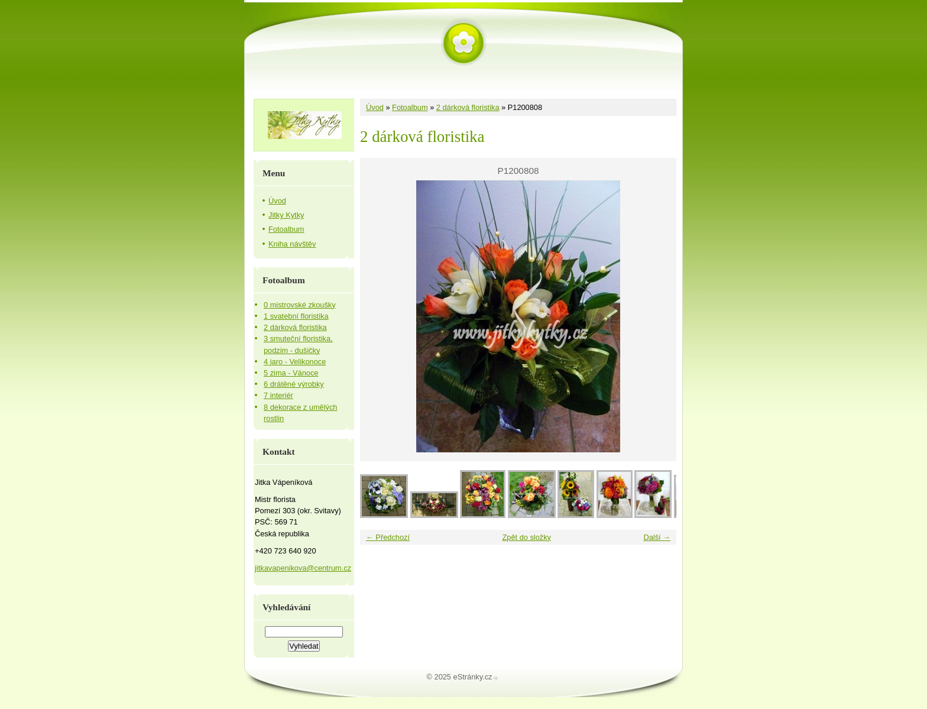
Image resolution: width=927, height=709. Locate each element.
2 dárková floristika (468, 107)
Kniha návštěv (292, 243)
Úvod (375, 107)
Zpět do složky (526, 537)
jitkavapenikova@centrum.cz (303, 568)
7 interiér (278, 395)
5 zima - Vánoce (291, 372)
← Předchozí (388, 537)
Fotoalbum (409, 107)
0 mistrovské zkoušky (300, 304)
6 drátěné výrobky (294, 384)
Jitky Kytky (286, 215)
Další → (656, 537)
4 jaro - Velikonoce (295, 361)
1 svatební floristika (296, 316)
